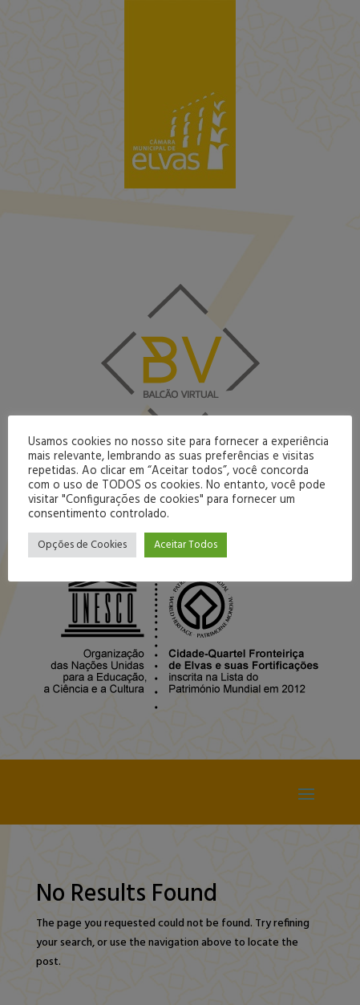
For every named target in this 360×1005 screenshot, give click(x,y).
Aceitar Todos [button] (185, 545)
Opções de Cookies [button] (82, 545)
